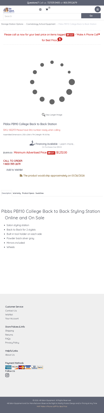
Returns (9, 334)
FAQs (8, 338)
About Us (10, 354)
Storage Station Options (12, 24)
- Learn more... (54, 144)
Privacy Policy (12, 342)
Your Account (12, 318)
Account (41, 10)
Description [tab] (6, 193)
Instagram (7, 375)
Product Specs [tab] (28, 193)
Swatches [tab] (39, 193)
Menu (98, 10)
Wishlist (9, 314)
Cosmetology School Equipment (40, 24)
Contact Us (11, 310)
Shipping (9, 330)
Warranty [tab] (17, 193)
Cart (48, 9)
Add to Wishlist (14, 169)
